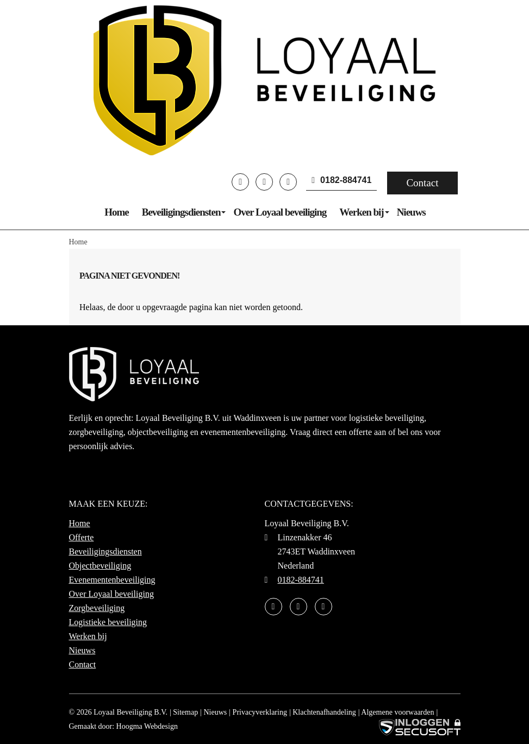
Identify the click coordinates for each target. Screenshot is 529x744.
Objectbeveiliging (100, 565)
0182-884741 (341, 180)
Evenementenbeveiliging (112, 579)
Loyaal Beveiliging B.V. (130, 712)
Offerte (81, 537)
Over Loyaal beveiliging (279, 212)
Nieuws (411, 212)
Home (116, 212)
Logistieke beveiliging (108, 622)
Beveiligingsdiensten (181, 212)
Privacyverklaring (260, 712)
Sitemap (185, 712)
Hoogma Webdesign (147, 726)
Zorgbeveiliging (97, 608)
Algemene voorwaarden (397, 712)
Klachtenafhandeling (324, 712)
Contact (422, 182)
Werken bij (361, 212)
